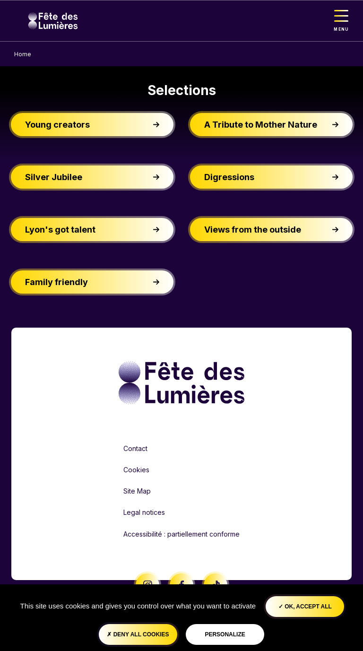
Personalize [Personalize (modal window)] (225, 634)
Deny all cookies (138, 634)
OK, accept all (305, 606)
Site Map (137, 491)
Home (22, 54)
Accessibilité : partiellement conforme (181, 534)
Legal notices (144, 512)
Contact (135, 448)
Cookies (136, 470)
